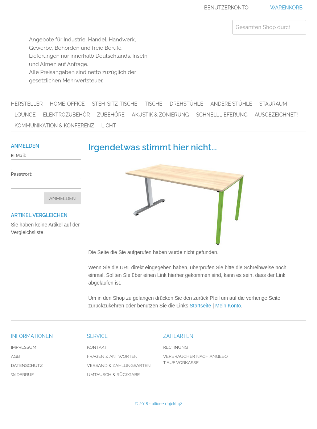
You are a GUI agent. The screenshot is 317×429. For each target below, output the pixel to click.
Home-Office (67, 104)
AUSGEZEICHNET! (276, 115)
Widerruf (22, 374)
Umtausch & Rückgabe (113, 374)
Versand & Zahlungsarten (119, 365)
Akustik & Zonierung (160, 115)
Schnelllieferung (222, 115)
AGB (15, 356)
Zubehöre (111, 115)
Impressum (23, 347)
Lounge (25, 115)
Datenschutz (27, 365)
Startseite (200, 306)
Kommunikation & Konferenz (54, 125)
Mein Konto (228, 306)
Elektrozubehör (66, 115)
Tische (153, 104)
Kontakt (97, 347)
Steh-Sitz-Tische (114, 104)
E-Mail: (18, 155)
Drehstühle (186, 104)
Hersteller (27, 104)
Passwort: (21, 174)
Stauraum (273, 104)
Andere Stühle (231, 104)
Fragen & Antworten (112, 356)
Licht (109, 125)
